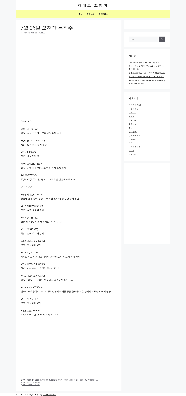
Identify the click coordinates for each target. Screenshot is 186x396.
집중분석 (132, 139)
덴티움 (66, 380)
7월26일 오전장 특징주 (41, 380)
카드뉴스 (132, 143)
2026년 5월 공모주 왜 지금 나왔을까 (144, 62)
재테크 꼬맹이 (93, 5)
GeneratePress (49, 394)
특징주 (28, 380)
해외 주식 (133, 154)
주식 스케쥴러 (134, 135)
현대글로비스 (93, 380)
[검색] (162, 39)
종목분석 (132, 124)
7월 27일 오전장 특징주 (31, 385)
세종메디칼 (73, 380)
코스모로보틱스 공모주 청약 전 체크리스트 (147, 73)
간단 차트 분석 (135, 105)
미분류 (131, 116)
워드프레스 (103, 14)
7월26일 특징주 (57, 380)
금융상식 (90, 14)
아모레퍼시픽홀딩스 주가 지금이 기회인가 (146, 76)
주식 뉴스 (133, 131)
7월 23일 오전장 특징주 (31, 382)
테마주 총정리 (134, 147)
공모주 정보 (134, 109)
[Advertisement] (69, 54)
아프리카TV (83, 380)
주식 (80, 14)
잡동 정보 (133, 120)
